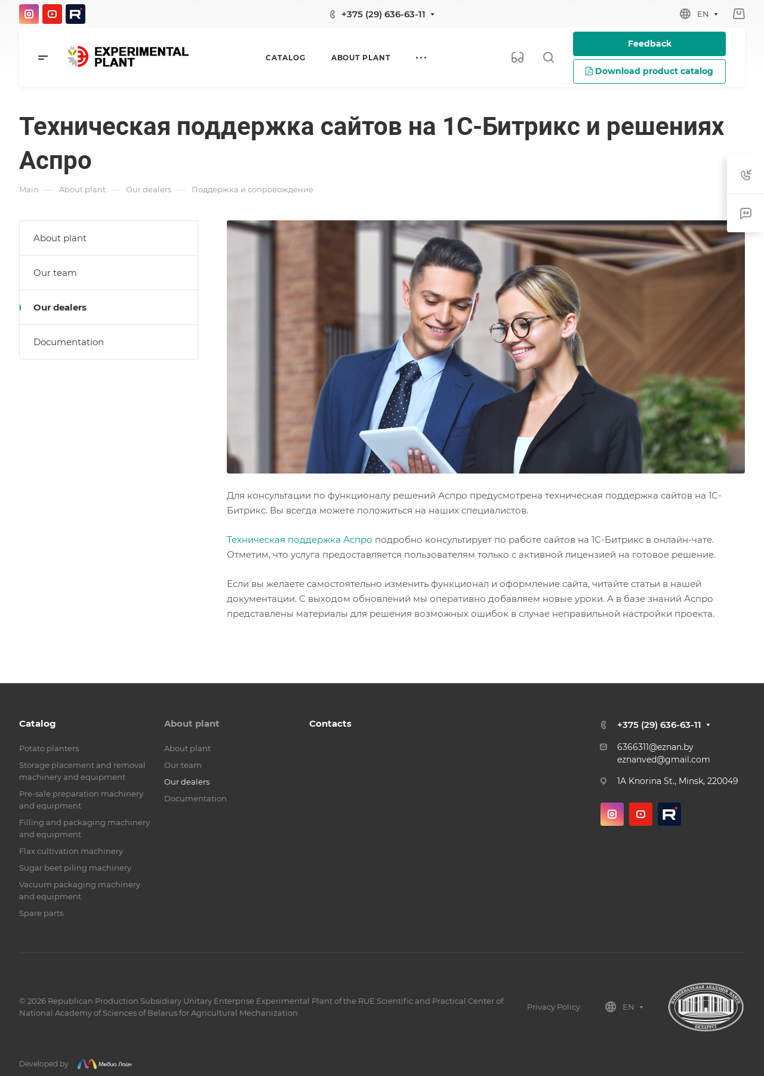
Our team (55, 272)
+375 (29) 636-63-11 (383, 14)
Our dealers (60, 307)
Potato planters (49, 748)
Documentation (68, 342)
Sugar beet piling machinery (75, 867)
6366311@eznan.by (655, 747)
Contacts (330, 723)
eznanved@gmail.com (663, 759)
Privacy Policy (553, 1007)
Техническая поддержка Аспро (299, 539)
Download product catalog (649, 71)
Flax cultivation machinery (71, 851)
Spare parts (41, 913)
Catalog (37, 723)
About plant (60, 238)
